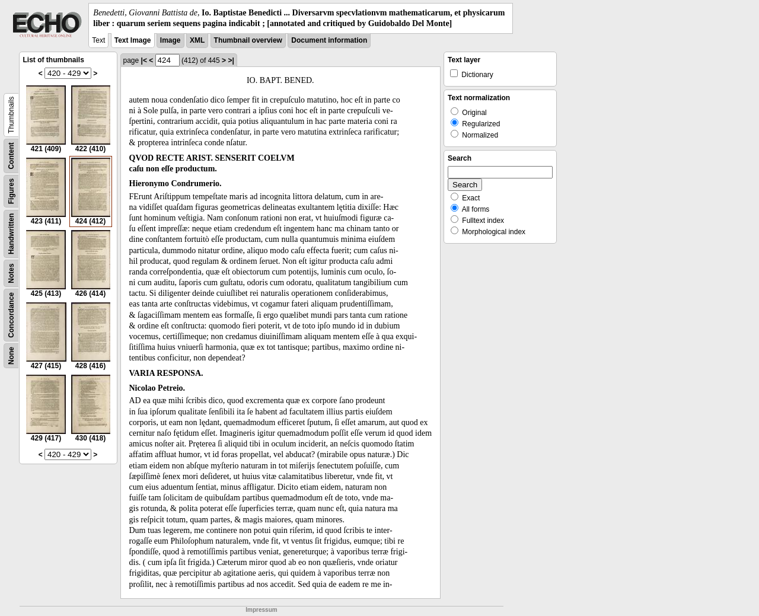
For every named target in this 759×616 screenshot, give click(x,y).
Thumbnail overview (248, 40)
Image (170, 40)
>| (231, 60)
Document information (329, 40)
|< (144, 60)
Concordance (11, 315)
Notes (11, 273)
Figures (11, 191)
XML (197, 40)
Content (11, 156)
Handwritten (11, 233)
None (11, 356)
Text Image (132, 40)
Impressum (261, 610)
